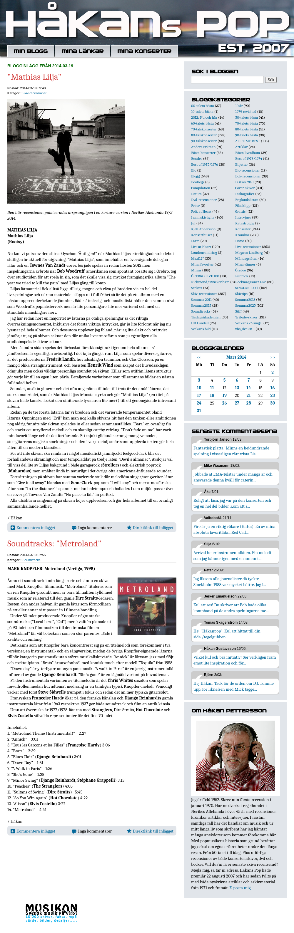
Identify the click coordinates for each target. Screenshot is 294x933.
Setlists (196, 288)
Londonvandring (204, 252)
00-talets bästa (202, 105)
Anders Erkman (203, 147)
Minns (196, 270)
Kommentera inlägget (32, 527)
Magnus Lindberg (249, 252)
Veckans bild (201, 329)
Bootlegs (197, 182)
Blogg (195, 176)
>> (272, 357)
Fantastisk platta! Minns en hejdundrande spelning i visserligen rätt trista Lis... (231, 451)
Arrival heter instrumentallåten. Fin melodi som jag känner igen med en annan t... (232, 555)
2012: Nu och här (204, 117)
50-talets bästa (246, 117)
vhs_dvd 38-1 (245, 329)
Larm (195, 241)
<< (199, 357)
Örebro (240, 270)
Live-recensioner (248, 246)
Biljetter (241, 164)
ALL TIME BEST (247, 141)
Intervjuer (243, 217)
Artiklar (241, 147)
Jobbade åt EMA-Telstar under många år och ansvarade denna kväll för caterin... (233, 477)
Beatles (196, 158)
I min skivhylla (202, 217)
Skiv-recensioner (34, 93)
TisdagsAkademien (205, 317)
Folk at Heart (201, 211)
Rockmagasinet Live (250, 282)
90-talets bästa (246, 135)
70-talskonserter (204, 129)
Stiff (238, 311)
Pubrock (241, 276)
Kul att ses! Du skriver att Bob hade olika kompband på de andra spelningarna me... (231, 607)
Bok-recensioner (248, 176)
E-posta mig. (240, 887)
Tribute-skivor (246, 317)
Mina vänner (245, 264)
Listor (239, 241)
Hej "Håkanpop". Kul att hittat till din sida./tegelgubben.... (226, 634)
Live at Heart (201, 246)
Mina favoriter (202, 264)
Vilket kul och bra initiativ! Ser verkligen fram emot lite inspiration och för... (234, 660)
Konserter (242, 229)
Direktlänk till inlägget (150, 527)
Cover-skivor (245, 188)
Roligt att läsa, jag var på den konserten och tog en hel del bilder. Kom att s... (232, 503)
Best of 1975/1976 (204, 164)
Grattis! (241, 211)
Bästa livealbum (247, 152)
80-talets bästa (246, 129)
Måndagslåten (246, 258)
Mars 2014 (236, 357)
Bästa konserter (203, 152)
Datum (196, 194)
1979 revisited (245, 111)
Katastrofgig (244, 223)
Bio (193, 170)
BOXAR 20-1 (244, 182)
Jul (193, 223)
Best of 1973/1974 (248, 158)
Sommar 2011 (201, 299)
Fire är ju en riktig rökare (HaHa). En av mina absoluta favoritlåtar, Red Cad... (234, 529)
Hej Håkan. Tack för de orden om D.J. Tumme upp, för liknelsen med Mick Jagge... (233, 686)
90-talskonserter (204, 141)
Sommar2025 (245, 305)
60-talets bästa (202, 123)
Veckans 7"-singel (249, 323)
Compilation (200, 188)
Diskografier (244, 194)
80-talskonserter (204, 135)
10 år (239, 105)
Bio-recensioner (247, 170)
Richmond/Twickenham (210, 282)
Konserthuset (201, 235)
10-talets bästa (202, 111)
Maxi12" (197, 258)
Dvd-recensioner (204, 199)
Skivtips (241, 293)
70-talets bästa (246, 123)
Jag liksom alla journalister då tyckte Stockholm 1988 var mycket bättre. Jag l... (229, 581)
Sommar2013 (245, 299)
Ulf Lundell (200, 323)
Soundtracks (31, 560)
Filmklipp (242, 205)
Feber (195, 205)
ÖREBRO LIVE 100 (205, 276)
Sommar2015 (201, 305)
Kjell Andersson (203, 229)
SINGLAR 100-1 (246, 288)
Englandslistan (246, 199)
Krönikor (242, 235)
